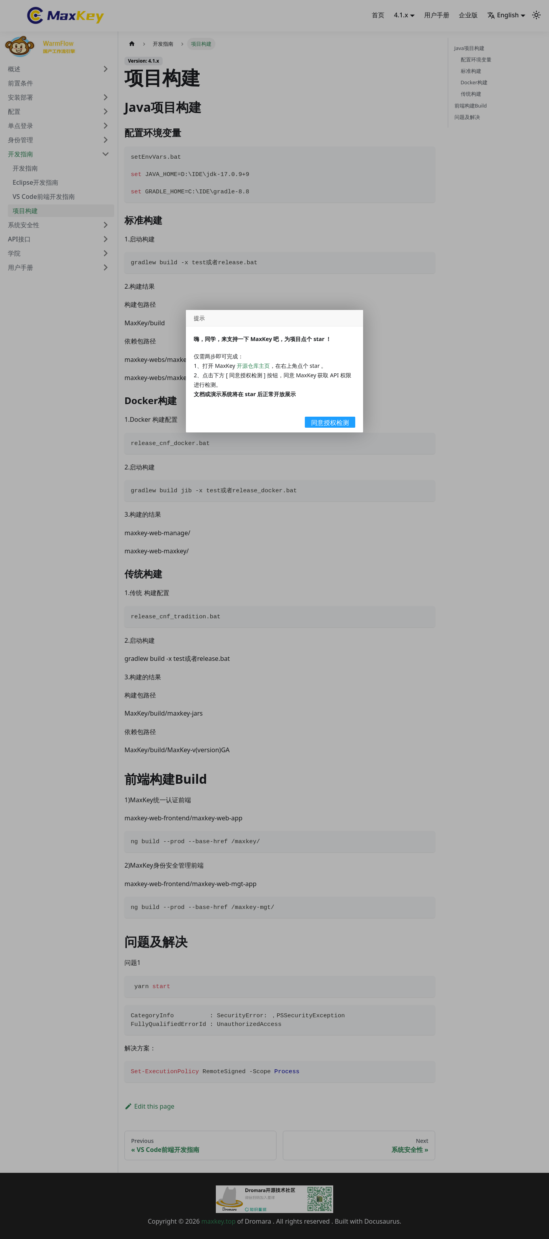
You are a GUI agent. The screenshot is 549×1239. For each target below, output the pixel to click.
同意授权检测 (330, 422)
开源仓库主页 (253, 365)
